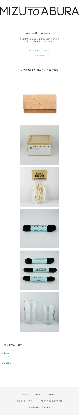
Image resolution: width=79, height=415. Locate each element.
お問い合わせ (39, 55)
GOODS (7, 363)
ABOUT (38, 394)
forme (6, 353)
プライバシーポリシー (25, 401)
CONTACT (52, 394)
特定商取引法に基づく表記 (51, 401)
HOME (25, 394)
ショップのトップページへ (39, 50)
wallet (6, 357)
